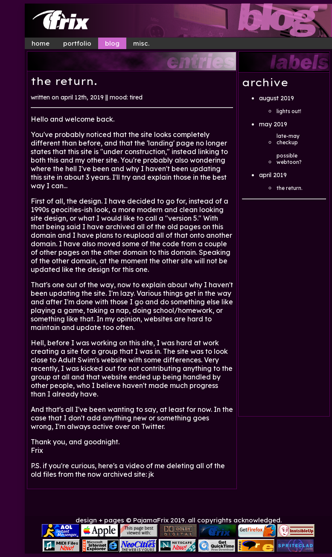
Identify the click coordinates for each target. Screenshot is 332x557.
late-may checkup (288, 139)
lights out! (289, 111)
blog (112, 43)
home (41, 43)
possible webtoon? (289, 158)
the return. (290, 188)
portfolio (77, 43)
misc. (141, 43)
